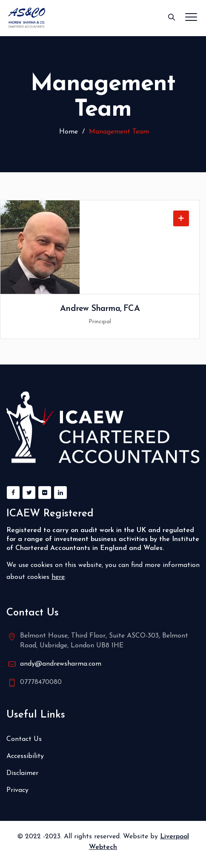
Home (67, 131)
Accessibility (25, 756)
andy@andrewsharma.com (60, 664)
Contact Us (24, 739)
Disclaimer (22, 773)
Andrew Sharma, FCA (100, 309)
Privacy (17, 790)
